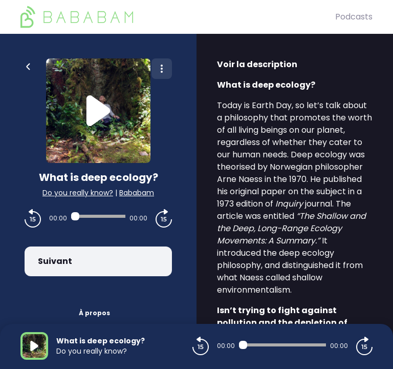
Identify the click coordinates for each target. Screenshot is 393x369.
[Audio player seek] (98, 216)
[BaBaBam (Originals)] (177, 17)
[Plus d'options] (161, 68)
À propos (94, 313)
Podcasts (354, 17)
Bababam (136, 193)
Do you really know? (77, 193)
